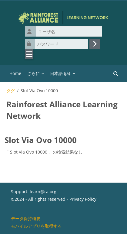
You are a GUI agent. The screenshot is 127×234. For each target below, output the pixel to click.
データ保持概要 (26, 218)
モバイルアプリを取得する (36, 226)
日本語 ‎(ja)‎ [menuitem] (60, 73)
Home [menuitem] (15, 73)
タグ (10, 90)
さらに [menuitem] (33, 73)
